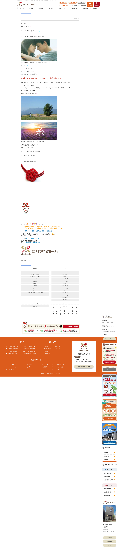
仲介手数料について (14, 353)
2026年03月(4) (65, 278)
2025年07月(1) (65, 297)
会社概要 (95, 8)
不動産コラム (74, 8)
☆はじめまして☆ (35, 271)
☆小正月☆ (35, 290)
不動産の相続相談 (13, 348)
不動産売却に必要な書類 (30, 353)
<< (55, 306)
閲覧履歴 (72, 2)
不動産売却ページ (13, 346)
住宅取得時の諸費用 (108, 480)
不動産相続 (41, 8)
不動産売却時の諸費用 (29, 348)
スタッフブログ (62, 8)
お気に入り (63, 2)
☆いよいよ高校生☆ (35, 274)
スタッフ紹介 (85, 8)
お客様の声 (51, 8)
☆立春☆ (35, 285)
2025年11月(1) (65, 288)
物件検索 (22, 8)
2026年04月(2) (65, 276)
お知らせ (29, 364)
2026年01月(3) (65, 283)
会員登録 (97, 5)
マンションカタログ (14, 367)
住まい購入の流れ (108, 473)
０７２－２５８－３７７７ (33, 238)
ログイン (81, 2)
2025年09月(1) (65, 292)
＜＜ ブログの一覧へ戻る (26, 13)
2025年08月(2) (65, 295)
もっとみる (35, 295)
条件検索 (106, 453)
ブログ (109, 545)
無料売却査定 (107, 495)
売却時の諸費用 (107, 492)
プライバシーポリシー (14, 369)
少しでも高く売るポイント (29, 351)
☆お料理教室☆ (35, 281)
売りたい (31, 8)
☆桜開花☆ (35, 283)
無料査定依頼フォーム (29, 346)
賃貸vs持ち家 (107, 476)
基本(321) (35, 306)
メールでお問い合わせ (84, 366)
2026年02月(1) (65, 281)
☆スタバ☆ (35, 278)
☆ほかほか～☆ (35, 288)
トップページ (14, 364)
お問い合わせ (60, 369)
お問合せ (90, 5)
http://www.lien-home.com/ (32, 242)
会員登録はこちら (109, 362)
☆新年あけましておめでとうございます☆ (35, 292)
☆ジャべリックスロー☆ (35, 276)
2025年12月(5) (65, 285)
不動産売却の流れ (13, 351)
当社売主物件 (47, 348)
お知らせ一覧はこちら (109, 338)
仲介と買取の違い (108, 488)
